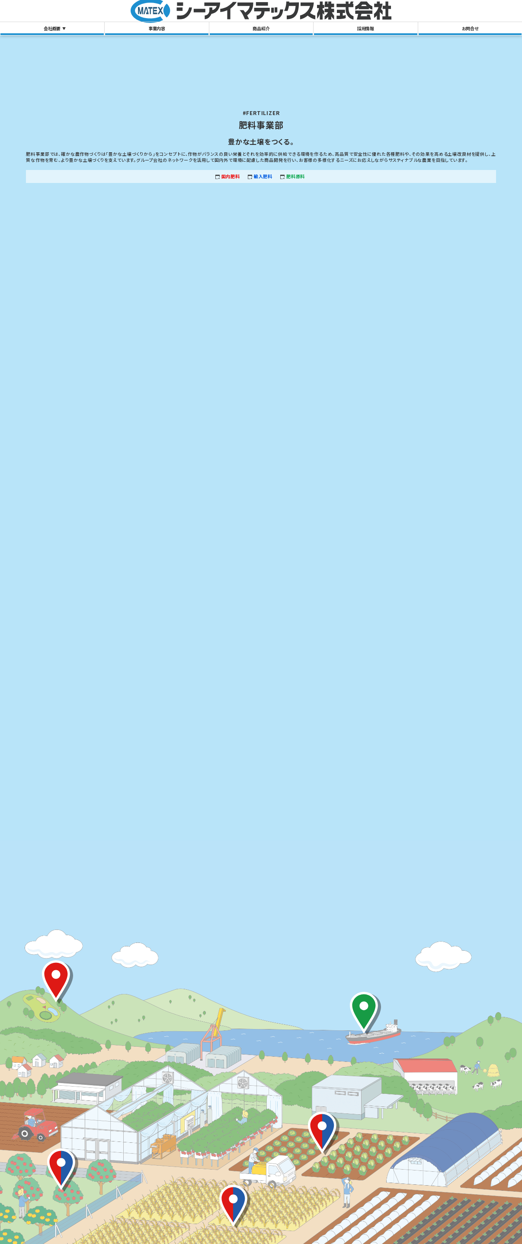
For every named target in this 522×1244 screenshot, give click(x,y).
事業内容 (156, 28)
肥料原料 (295, 176)
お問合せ (470, 28)
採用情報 (365, 28)
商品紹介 (261, 28)
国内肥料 (230, 176)
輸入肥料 (263, 176)
